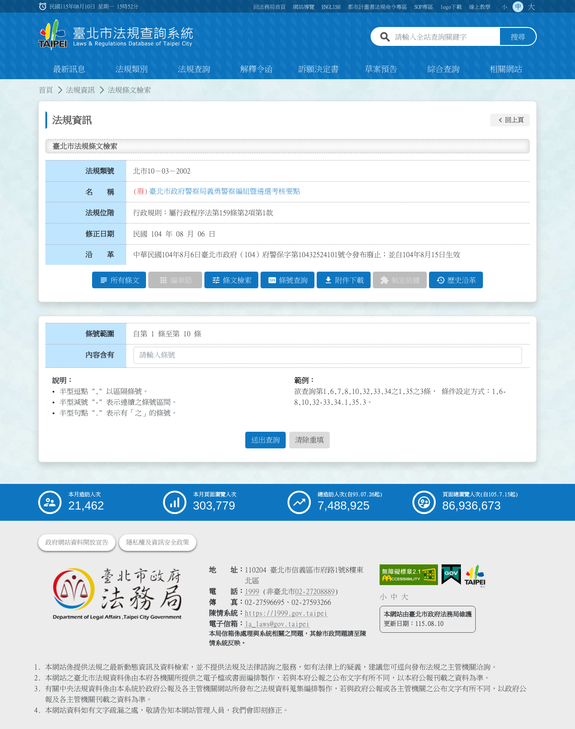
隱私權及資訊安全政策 (157, 542)
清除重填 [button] (309, 440)
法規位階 (99, 212)
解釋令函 (256, 69)
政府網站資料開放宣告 (76, 542)
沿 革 (99, 255)
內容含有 (99, 354)
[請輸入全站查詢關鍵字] (445, 37)
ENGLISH (331, 6)
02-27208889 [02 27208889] (315, 591)
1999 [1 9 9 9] (252, 591)
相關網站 (506, 69)
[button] (510, 120)
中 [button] (518, 7)
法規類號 (99, 170)
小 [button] (504, 6)
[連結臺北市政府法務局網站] (116, 593)
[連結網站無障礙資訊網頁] (409, 574)
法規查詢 (194, 69)
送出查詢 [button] (265, 440)
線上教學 (480, 6)
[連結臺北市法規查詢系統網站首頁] (116, 34)
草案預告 (381, 69)
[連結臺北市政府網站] (474, 576)
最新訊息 (69, 69)
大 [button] (531, 6)
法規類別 (131, 69)
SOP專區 (423, 6)
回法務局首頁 (269, 6)
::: (5, 84)
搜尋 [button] (518, 37)
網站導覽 (303, 6)
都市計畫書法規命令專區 (377, 6)
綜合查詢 (443, 69)
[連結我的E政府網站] (451, 574)
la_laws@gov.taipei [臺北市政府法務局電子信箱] (277, 623)
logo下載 (451, 6)
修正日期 (99, 233)
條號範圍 (99, 333)
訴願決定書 (318, 69)
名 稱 (99, 192)
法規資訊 (80, 90)
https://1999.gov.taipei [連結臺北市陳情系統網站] (286, 613)
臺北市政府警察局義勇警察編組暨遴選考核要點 (224, 191)
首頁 (46, 90)
